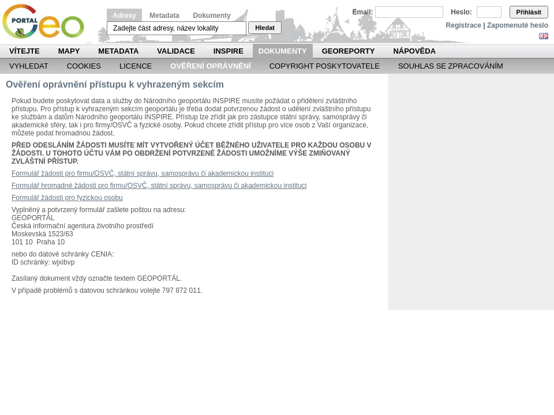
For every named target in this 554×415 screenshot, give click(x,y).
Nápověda (414, 51)
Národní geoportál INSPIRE (47, 21)
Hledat (265, 27)
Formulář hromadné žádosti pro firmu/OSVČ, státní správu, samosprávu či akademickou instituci (159, 186)
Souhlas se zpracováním (450, 66)
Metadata (164, 16)
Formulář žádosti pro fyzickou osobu (67, 198)
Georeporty (348, 51)
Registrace (463, 25)
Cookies (84, 66)
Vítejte (24, 51)
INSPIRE (229, 51)
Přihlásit (528, 12)
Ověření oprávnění (210, 66)
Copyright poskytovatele (324, 66)
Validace (175, 51)
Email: (363, 12)
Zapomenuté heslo (517, 25)
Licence (135, 66)
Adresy (124, 16)
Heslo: (461, 12)
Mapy (69, 51)
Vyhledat (28, 66)
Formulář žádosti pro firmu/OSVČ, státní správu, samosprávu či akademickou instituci (143, 173)
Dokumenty (211, 16)
